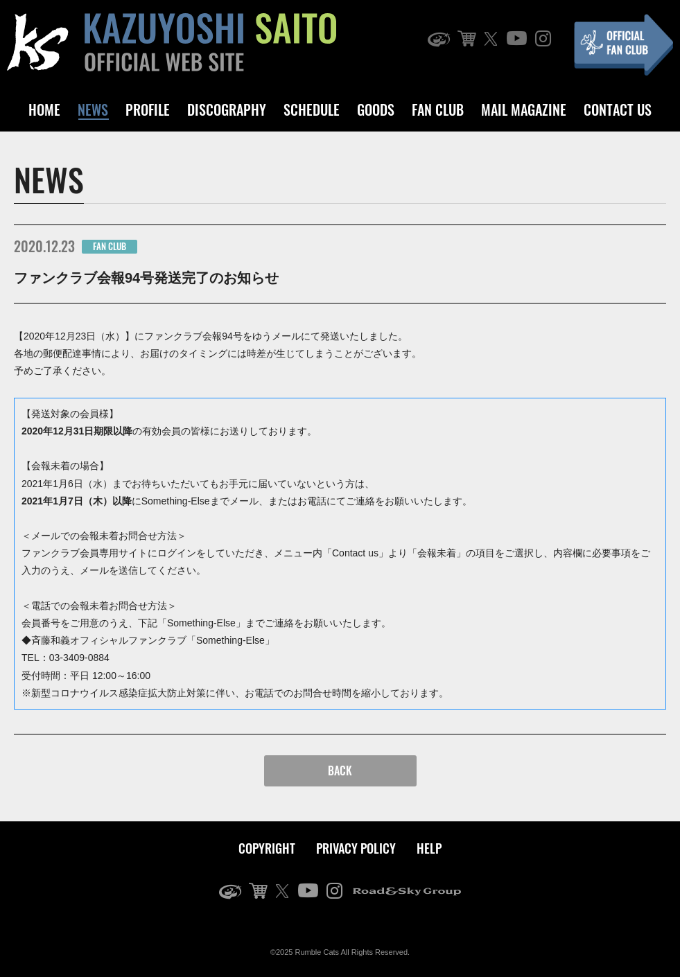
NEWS (93, 109)
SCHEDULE (312, 109)
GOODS (375, 109)
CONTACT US (618, 109)
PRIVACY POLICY (356, 848)
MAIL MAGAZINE (523, 109)
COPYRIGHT (266, 848)
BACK (340, 770)
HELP (429, 848)
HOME (44, 109)
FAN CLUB (438, 109)
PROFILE (147, 109)
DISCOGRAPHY (226, 109)
